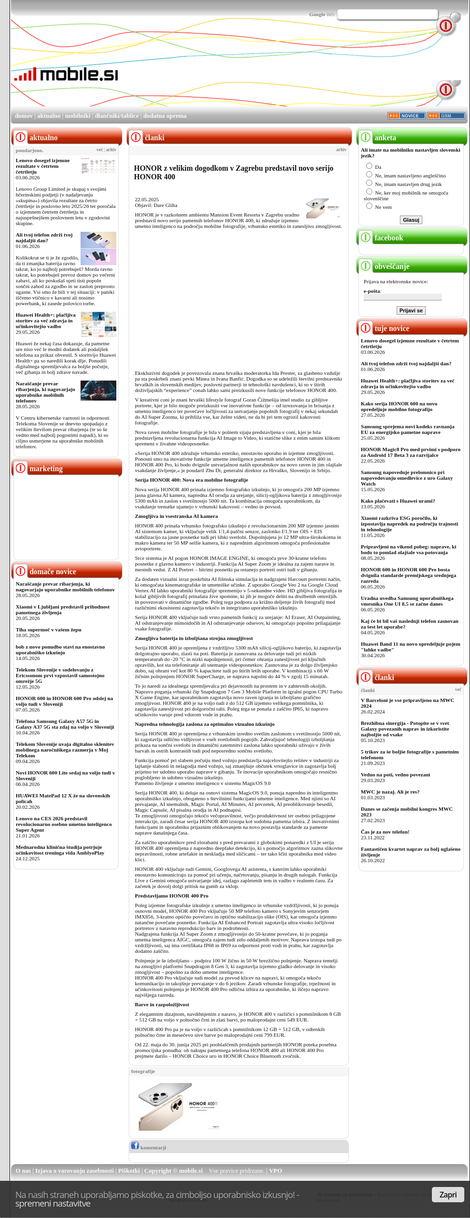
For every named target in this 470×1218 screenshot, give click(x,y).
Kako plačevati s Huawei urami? (398, 501)
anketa (377, 138)
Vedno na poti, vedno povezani (395, 774)
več (100, 149)
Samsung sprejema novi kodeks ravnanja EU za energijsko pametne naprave (407, 429)
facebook (380, 238)
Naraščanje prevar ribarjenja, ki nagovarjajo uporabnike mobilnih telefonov (45, 392)
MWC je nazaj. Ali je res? (390, 792)
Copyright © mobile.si (173, 1170)
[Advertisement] (165, 69)
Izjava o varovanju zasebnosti (74, 1170)
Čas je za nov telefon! (385, 832)
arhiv (111, 149)
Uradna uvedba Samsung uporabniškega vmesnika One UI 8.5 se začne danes (407, 601)
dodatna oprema (164, 115)
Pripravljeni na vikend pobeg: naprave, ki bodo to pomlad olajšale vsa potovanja (408, 549)
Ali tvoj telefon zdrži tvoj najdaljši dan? (44, 237)
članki (376, 677)
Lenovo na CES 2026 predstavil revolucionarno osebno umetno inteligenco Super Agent (64, 824)
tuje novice (383, 328)
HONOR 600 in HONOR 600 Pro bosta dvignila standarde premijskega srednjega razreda (408, 575)
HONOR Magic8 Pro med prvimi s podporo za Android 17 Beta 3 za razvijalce (410, 452)
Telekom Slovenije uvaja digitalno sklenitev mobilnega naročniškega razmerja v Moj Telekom (65, 749)
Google (317, 14)
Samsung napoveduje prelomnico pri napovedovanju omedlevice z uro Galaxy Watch (407, 477)
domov (24, 115)
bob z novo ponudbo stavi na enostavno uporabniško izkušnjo (60, 649)
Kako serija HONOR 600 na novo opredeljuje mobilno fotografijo (399, 406)
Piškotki (129, 1170)
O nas (23, 1170)
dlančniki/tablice (117, 115)
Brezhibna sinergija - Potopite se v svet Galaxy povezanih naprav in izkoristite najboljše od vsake (405, 728)
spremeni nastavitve (53, 1203)
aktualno (49, 115)
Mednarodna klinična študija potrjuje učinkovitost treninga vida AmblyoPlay (60, 850)
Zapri (448, 1194)
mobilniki (77, 115)
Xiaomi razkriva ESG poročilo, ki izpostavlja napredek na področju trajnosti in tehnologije (409, 523)
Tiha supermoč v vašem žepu (49, 629)
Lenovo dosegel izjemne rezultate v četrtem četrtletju (43, 166)
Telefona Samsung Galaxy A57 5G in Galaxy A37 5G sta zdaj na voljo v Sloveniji (65, 724)
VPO (275, 1170)
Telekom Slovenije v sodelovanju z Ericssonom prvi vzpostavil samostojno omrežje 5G (60, 675)
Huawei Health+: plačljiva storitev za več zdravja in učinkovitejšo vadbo (46, 320)
